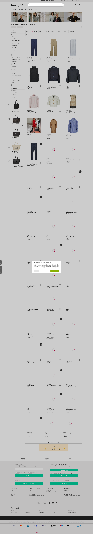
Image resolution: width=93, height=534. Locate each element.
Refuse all (36, 270)
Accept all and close (54, 270)
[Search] (62, 4)
